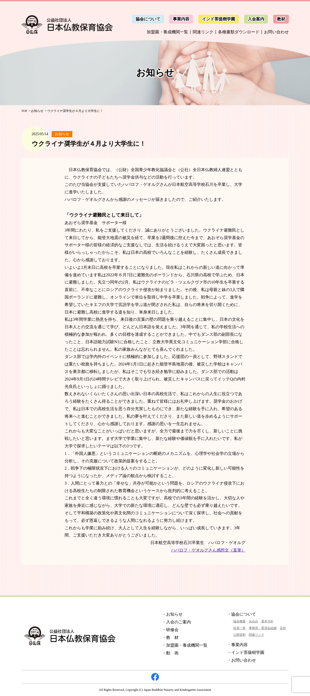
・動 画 (170, 653)
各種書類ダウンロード (238, 32)
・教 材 (170, 637)
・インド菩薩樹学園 (245, 652)
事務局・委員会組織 (263, 628)
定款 (283, 628)
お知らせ (37, 111)
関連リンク (203, 32)
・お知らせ (172, 614)
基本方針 (267, 621)
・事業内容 (237, 645)
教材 (281, 19)
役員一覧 (239, 628)
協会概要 (239, 621)
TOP (24, 111)
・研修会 (170, 630)
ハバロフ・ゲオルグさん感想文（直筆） (208, 550)
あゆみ (253, 621)
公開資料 (239, 635)
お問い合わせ (276, 32)
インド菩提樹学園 (218, 19)
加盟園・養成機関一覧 (167, 32)
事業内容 (181, 19)
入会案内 (256, 19)
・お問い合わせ (241, 660)
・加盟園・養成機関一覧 (184, 645)
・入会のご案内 (176, 622)
